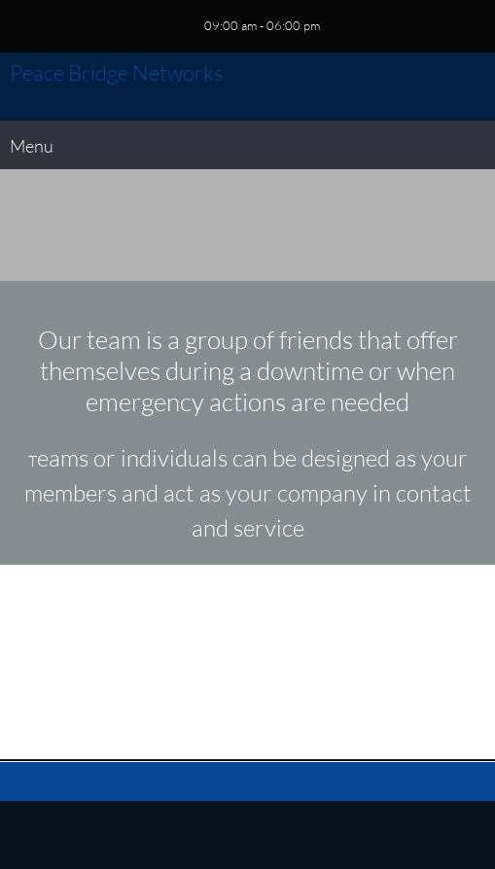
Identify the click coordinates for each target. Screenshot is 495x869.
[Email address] (248, 662)
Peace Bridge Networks (116, 73)
